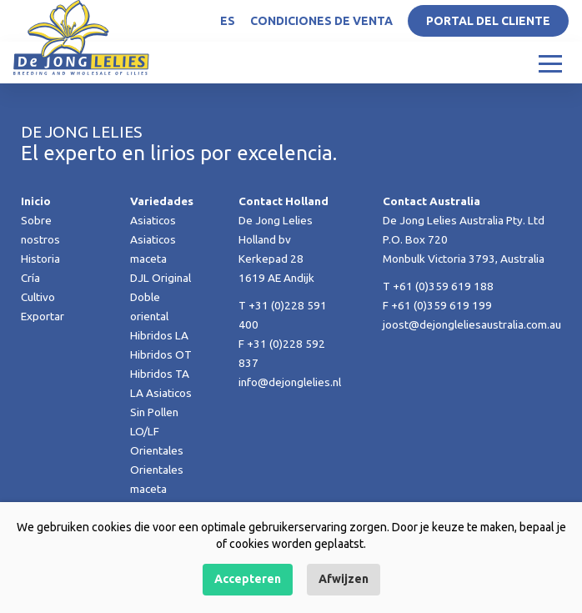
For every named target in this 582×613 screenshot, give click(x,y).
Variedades (161, 201)
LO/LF (144, 431)
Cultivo (38, 297)
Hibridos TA (159, 373)
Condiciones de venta (321, 21)
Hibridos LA (159, 335)
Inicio (36, 201)
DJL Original (160, 277)
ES (227, 21)
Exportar (42, 316)
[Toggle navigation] (550, 62)
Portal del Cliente (488, 21)
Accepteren (247, 578)
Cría (30, 277)
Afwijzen (344, 578)
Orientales (156, 450)
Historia (40, 258)
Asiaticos (153, 220)
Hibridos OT (161, 354)
